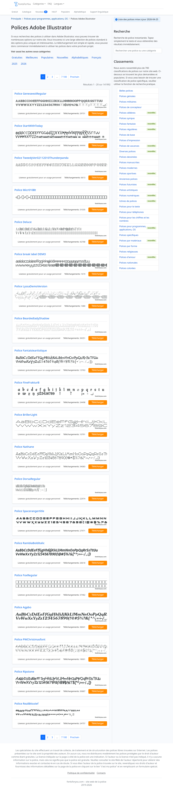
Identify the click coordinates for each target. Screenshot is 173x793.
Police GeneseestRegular (30, 93)
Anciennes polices (128, 178)
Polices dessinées (128, 156)
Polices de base (127, 134)
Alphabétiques (80, 57)
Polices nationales (128, 262)
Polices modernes (128, 167)
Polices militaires (127, 101)
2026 (23, 63)
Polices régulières (128, 129)
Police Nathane (24, 447)
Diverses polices (127, 151)
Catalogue (26, 11)
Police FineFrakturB (26, 382)
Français (96, 57)
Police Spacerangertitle (29, 511)
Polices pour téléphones (131, 212)
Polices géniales (127, 96)
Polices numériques (129, 195)
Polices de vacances (129, 145)
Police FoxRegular (25, 575)
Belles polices (126, 90)
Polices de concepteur (130, 107)
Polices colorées (127, 268)
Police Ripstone (24, 671)
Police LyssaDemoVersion (30, 286)
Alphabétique (80, 11)
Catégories (38, 3)
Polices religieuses (128, 251)
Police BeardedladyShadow (31, 318)
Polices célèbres (127, 112)
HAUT (54, 11)
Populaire (65, 11)
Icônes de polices (128, 201)
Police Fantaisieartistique (30, 350)
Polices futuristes (128, 184)
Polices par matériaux (130, 240)
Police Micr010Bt (25, 190)
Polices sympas (127, 118)
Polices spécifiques (128, 235)
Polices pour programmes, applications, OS (132, 228)
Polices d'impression (129, 140)
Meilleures (32, 57)
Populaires (47, 57)
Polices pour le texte (129, 206)
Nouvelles (62, 57)
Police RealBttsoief (26, 703)
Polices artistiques (128, 190)
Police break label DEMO (30, 254)
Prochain (74, 76)
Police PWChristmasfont (29, 639)
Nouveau (42, 11)
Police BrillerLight (25, 414)
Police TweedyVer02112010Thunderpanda (41, 158)
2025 (14, 63)
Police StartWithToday (28, 126)
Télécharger (98, 113)
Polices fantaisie (127, 123)
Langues (58, 3)
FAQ (50, 3)
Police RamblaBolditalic (29, 543)
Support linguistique (99, 11)
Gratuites (17, 57)
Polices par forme (128, 246)
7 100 (64, 76)
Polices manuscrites (129, 162)
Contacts (101, 772)
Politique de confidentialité (81, 772)
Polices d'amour (127, 257)
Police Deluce (23, 222)
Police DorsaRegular (27, 479)
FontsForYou (22, 4)
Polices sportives (127, 173)
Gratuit (15, 11)
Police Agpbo (22, 607)
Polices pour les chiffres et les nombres (134, 219)
